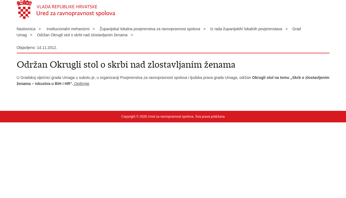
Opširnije (81, 83)
